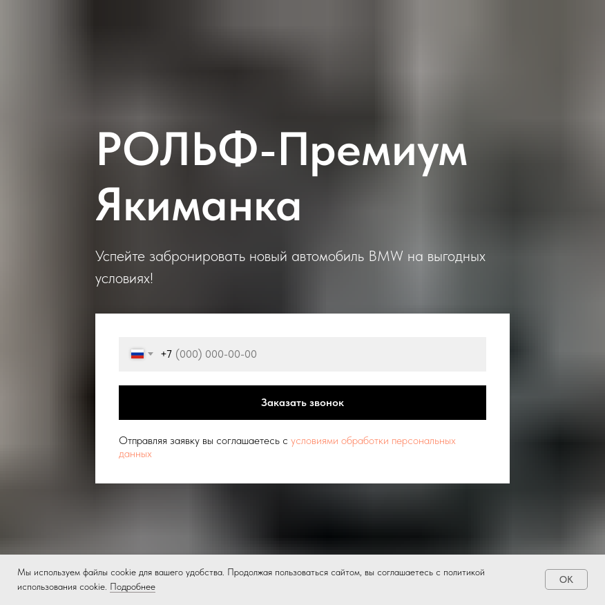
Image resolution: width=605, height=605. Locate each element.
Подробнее (132, 586)
